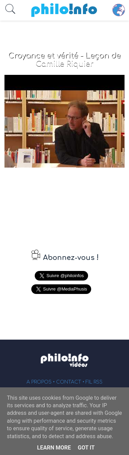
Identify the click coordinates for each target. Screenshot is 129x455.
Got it (86, 447)
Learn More (54, 447)
